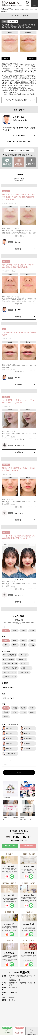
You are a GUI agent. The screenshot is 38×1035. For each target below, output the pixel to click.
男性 (23, 630)
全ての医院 (5, 708)
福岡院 (6, 716)
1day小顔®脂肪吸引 (9, 655)
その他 (32, 630)
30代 (32, 640)
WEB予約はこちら (28, 846)
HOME (2, 8)
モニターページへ (24, 135)
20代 (23, 640)
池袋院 (32, 708)
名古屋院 (23, 712)
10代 (14, 640)
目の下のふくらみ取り (10, 668)
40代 (5, 645)
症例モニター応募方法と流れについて (19, 141)
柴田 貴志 (17, 310)
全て (5, 630)
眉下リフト (24, 663)
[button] (2, 561)
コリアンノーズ (26, 668)
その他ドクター (19, 445)
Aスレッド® (23, 655)
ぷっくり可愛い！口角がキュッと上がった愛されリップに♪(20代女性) (18, 401)
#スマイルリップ (6, 338)
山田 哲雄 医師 (13, 21)
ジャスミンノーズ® (9, 672)
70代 (32, 645)
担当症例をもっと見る (20, 120)
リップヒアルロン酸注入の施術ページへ (20, 100)
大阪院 (32, 712)
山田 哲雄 (17, 242)
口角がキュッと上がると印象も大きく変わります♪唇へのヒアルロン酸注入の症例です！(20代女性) (18, 197)
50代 (14, 645)
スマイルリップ (24, 672)
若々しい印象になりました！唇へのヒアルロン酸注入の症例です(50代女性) (18, 266)
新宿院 (23, 708)
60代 (23, 645)
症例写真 (9, 8)
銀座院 (14, 708)
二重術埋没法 (21, 659)
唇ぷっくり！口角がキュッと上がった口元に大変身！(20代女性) (18, 469)
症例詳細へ (25, 249)
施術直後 (31, 58)
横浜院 (6, 712)
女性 (14, 630)
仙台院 (14, 712)
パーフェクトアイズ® (10, 663)
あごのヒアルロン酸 (9, 677)
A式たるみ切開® (8, 659)
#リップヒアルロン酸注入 (9, 203)
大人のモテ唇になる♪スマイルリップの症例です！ (19, 334)
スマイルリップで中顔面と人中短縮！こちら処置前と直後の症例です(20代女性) (18, 537)
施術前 (6, 58)
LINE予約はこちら (9, 846)
